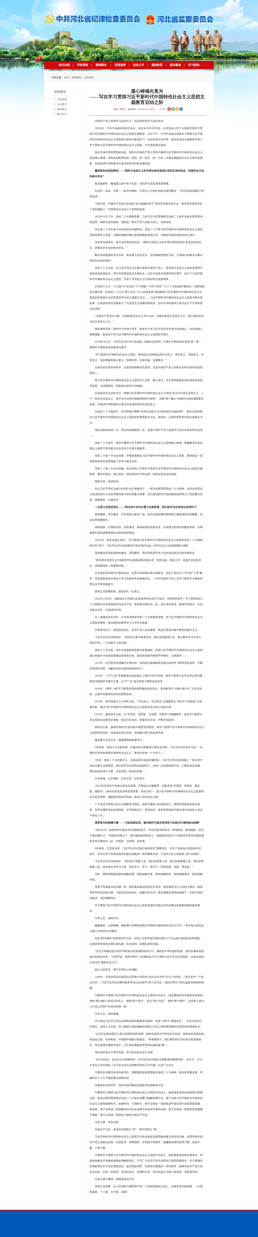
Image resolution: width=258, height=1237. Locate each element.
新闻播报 (76, 77)
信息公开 (138, 65)
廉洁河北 (62, 114)
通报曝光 (101, 65)
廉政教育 (157, 65)
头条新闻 (88, 77)
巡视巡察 (120, 65)
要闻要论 (62, 109)
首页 (66, 77)
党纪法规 (64, 65)
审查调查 (82, 65)
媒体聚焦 (175, 65)
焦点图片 (62, 104)
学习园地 (193, 65)
